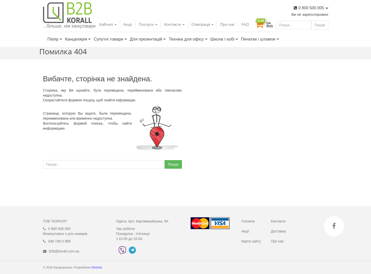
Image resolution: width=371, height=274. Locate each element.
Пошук (319, 25)
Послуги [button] (148, 24)
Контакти (278, 221)
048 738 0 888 (59, 241)
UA (268, 23)
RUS (269, 26)
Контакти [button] (174, 24)
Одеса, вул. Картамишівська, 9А (142, 221)
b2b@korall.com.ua (64, 251)
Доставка (278, 231)
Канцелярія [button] (78, 39)
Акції (127, 24)
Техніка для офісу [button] (188, 39)
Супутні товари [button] (110, 39)
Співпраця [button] (202, 24)
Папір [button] (55, 39)
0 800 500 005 (313, 8)
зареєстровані (315, 14)
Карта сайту (251, 241)
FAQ (245, 24)
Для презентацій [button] (148, 39)
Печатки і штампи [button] (260, 39)
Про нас (227, 24)
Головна (248, 221)
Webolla (97, 267)
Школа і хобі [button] (224, 39)
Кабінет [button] (108, 24)
